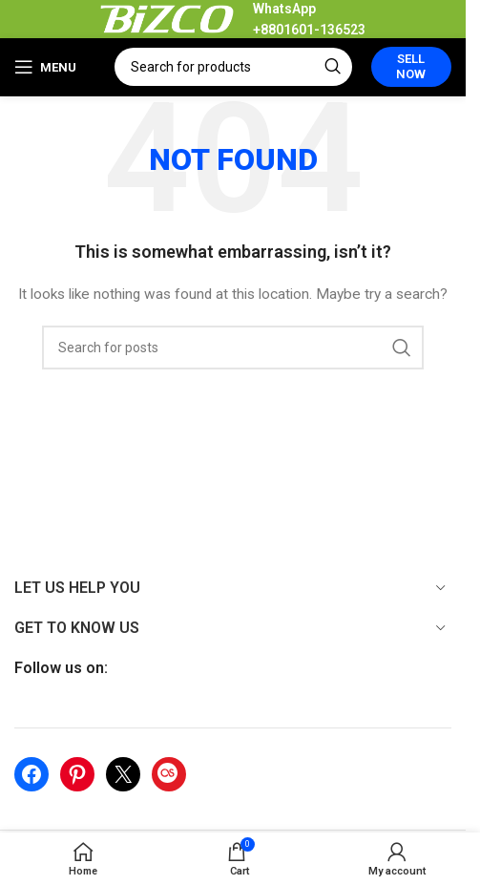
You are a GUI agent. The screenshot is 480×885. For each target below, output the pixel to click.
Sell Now (411, 66)
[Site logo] (167, 18)
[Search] (233, 67)
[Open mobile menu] (45, 67)
